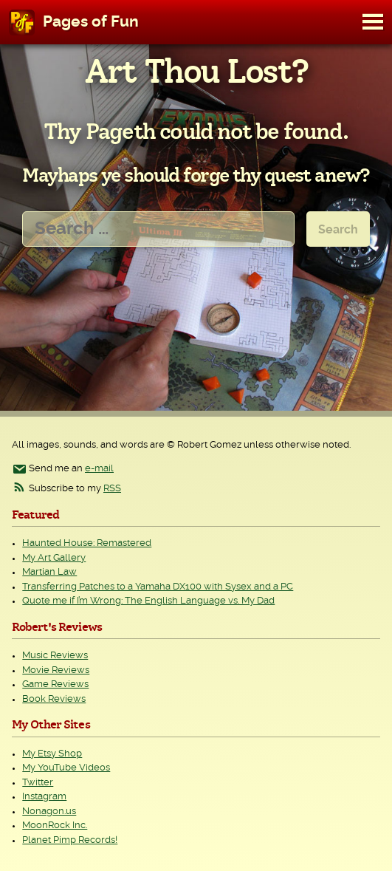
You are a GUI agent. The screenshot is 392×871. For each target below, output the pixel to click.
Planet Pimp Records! (69, 840)
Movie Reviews (55, 670)
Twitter (37, 783)
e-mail (99, 469)
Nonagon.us (49, 811)
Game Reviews (55, 684)
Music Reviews (55, 655)
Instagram (44, 797)
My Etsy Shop (52, 754)
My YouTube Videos (66, 768)
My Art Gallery (54, 558)
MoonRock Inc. (54, 825)
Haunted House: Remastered (86, 543)
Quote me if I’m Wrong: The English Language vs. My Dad (148, 601)
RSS (112, 488)
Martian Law (49, 572)
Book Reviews (54, 699)
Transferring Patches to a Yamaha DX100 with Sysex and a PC (157, 587)
